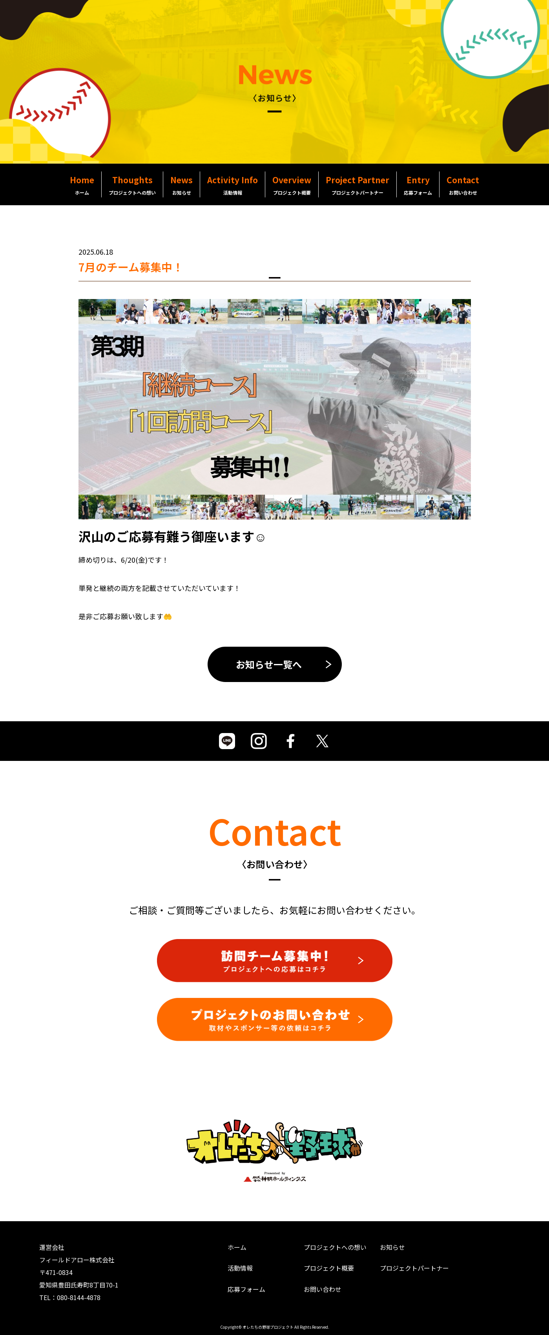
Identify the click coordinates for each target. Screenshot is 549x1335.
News (181, 185)
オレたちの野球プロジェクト (268, 1327)
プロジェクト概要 (329, 1268)
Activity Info (232, 185)
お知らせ (392, 1247)
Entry (418, 185)
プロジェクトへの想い (335, 1247)
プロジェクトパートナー (414, 1268)
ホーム (237, 1247)
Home (82, 185)
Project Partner (357, 185)
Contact (463, 185)
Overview (291, 185)
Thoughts (132, 185)
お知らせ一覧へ (269, 664)
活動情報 (240, 1268)
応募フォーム (246, 1289)
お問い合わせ (322, 1289)
